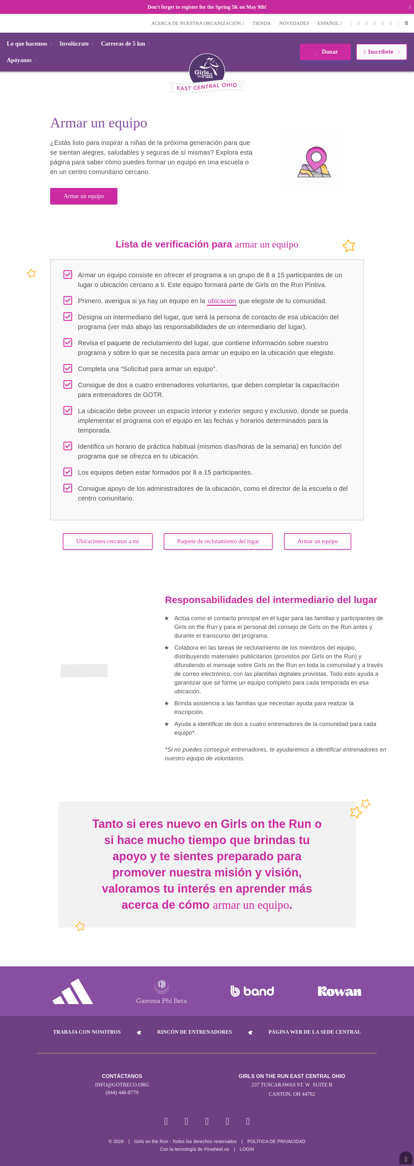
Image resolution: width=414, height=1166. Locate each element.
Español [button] (330, 23)
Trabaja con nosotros (87, 1032)
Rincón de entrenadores (194, 1032)
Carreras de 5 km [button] (126, 43)
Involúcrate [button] (78, 43)
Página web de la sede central (314, 1032)
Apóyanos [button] (23, 60)
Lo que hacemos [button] (30, 43)
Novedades (294, 23)
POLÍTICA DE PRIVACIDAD (276, 1141)
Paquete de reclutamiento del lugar (218, 541)
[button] (406, 23)
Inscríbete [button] (381, 52)
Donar (325, 52)
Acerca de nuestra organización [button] (197, 23)
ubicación (222, 300)
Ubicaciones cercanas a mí (107, 541)
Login (6, 23)
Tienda (262, 23)
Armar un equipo (84, 196)
